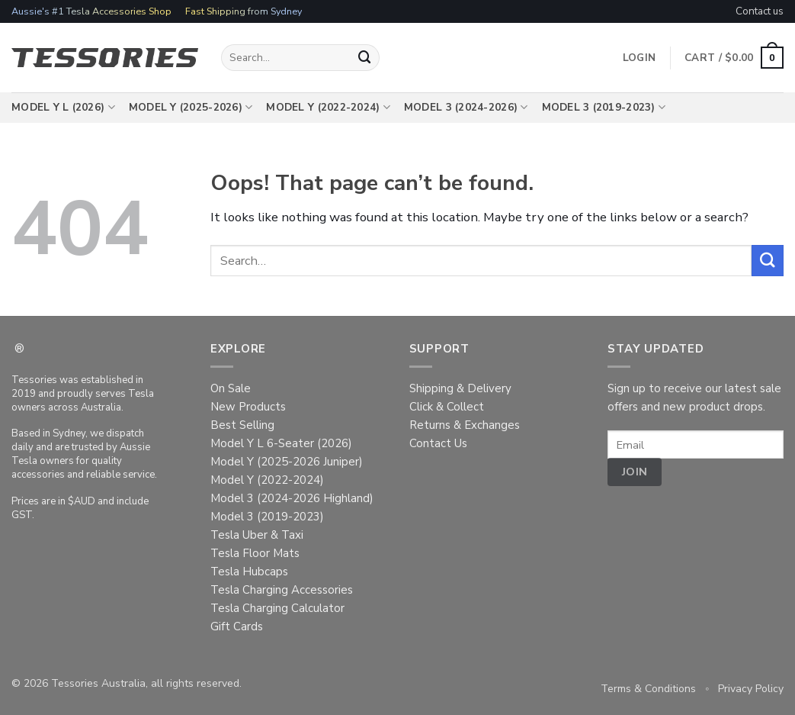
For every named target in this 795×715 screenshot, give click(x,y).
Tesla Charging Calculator (277, 608)
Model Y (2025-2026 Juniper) (286, 461)
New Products (248, 406)
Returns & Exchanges (464, 425)
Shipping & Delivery (460, 388)
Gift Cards (236, 626)
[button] (734, 58)
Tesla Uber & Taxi (256, 535)
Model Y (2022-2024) (328, 107)
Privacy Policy (751, 688)
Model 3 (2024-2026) (466, 107)
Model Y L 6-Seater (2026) (281, 443)
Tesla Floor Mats (255, 553)
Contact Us (438, 443)
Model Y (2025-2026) (191, 107)
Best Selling (242, 425)
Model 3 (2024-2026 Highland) (291, 498)
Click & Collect (446, 406)
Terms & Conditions (648, 688)
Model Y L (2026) (63, 107)
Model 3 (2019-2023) (604, 107)
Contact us (760, 11)
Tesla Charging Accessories (281, 589)
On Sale (230, 388)
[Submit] (365, 57)
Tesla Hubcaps (249, 571)
